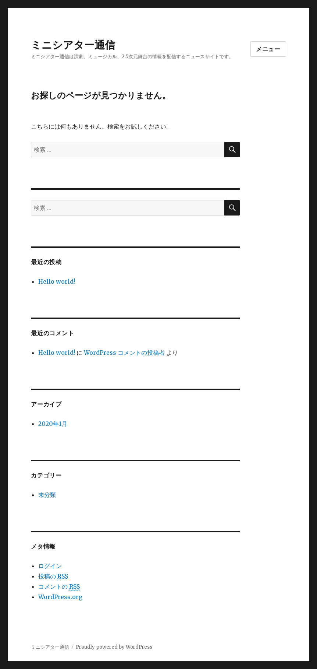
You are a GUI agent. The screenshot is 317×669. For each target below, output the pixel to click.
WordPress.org (60, 596)
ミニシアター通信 (73, 45)
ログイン (50, 566)
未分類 (47, 494)
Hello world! (56, 281)
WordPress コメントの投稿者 (124, 352)
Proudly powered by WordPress (114, 647)
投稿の (53, 576)
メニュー (268, 49)
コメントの (59, 587)
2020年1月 (52, 423)
